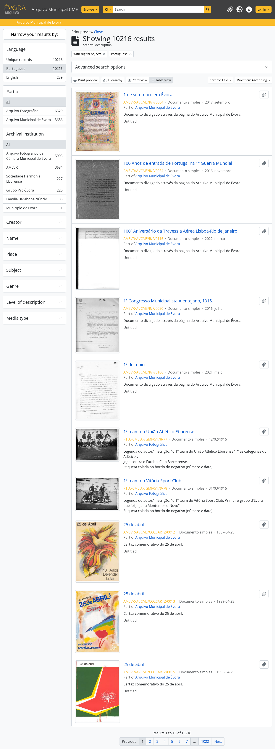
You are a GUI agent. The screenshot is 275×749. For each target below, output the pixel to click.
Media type (17, 318)
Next (218, 741)
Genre (12, 286)
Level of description (25, 302)
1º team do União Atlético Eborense (158, 431)
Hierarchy (112, 80)
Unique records (34, 60)
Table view (161, 80)
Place (11, 254)
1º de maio (134, 364)
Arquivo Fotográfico (34, 111)
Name (12, 238)
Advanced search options (100, 67)
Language (16, 49)
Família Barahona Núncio (34, 200)
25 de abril (133, 524)
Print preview (85, 80)
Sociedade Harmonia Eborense (34, 179)
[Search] (158, 9)
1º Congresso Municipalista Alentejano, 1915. (168, 300)
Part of (13, 91)
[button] (230, 9)
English (34, 78)
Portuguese (34, 69)
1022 (205, 741)
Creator (13, 222)
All (8, 102)
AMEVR (34, 168)
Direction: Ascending (252, 80)
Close (98, 31)
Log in (262, 9)
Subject (13, 270)
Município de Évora (34, 208)
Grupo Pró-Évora (34, 191)
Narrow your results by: (34, 34)
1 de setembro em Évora (147, 94)
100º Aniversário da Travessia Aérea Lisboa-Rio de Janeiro (180, 231)
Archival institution (25, 134)
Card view (137, 80)
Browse (89, 9)
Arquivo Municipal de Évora (34, 120)
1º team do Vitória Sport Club (152, 480)
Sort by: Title (219, 80)
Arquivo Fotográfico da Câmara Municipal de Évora (34, 156)
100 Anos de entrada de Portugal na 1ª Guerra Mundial (177, 163)
